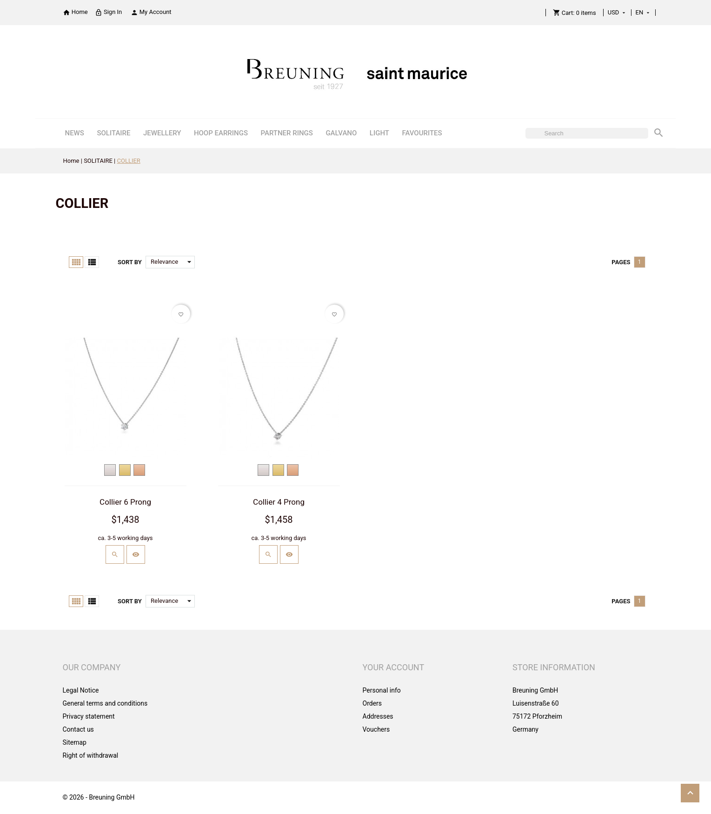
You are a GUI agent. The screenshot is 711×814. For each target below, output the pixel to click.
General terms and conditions (105, 703)
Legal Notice (81, 690)
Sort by (130, 262)
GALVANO (341, 133)
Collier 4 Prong (279, 502)
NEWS (74, 133)
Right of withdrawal (91, 755)
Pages (620, 262)
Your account (394, 667)
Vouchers (376, 729)
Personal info (382, 690)
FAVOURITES (422, 133)
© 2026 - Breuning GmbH (99, 797)
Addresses (378, 716)
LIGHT (379, 133)
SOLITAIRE (113, 133)
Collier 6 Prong (125, 502)
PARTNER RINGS (286, 133)
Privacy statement (89, 716)
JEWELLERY (162, 133)
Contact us (78, 729)
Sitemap (74, 742)
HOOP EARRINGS (221, 133)
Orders (372, 703)
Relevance (173, 262)
